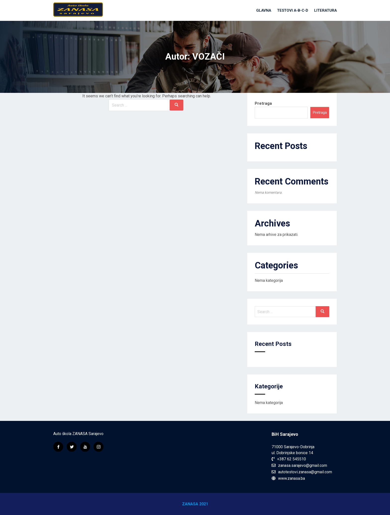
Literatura (325, 10)
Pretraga (263, 103)
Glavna (263, 10)
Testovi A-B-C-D (292, 10)
